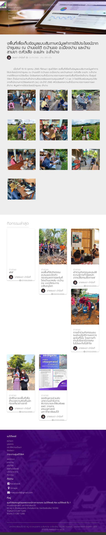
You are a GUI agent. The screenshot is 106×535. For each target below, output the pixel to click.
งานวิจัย (10, 465)
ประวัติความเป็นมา (14, 447)
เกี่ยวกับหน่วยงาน (87, 4)
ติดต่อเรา (10, 450)
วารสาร (69, 4)
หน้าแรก (10, 441)
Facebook (13, 483)
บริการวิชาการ (12, 472)
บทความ (10, 462)
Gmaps (12, 488)
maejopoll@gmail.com (20, 492)
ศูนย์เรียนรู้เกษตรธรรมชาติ (47, 4)
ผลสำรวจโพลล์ (13, 468)
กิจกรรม (10, 475)
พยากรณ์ (11, 459)
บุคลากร (10, 444)
